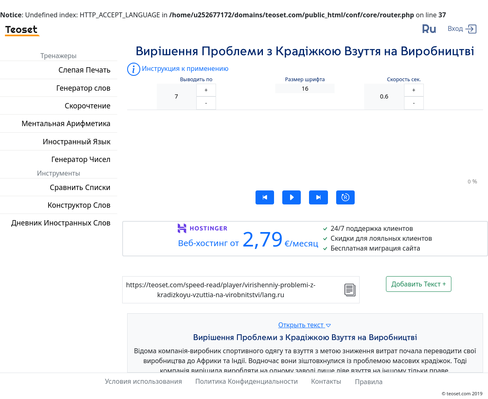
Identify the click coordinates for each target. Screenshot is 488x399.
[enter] (462, 28)
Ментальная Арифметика (65, 123)
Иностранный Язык (77, 141)
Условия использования (143, 381)
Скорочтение (87, 105)
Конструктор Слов (79, 205)
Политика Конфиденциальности (246, 381)
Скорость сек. (404, 79)
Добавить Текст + (418, 284)
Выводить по (196, 79)
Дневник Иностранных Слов (60, 223)
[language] (429, 32)
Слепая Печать (84, 70)
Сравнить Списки (80, 187)
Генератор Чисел (81, 159)
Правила (369, 381)
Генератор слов (83, 88)
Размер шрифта (305, 79)
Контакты (326, 381)
